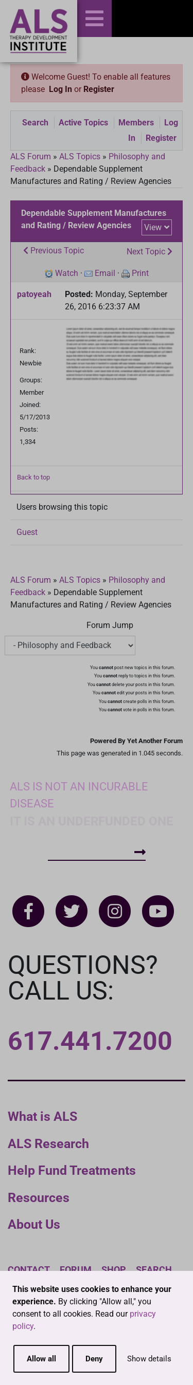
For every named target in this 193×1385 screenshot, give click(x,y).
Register (98, 89)
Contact (29, 1269)
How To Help (97, 852)
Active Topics (83, 122)
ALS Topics (79, 156)
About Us (34, 1224)
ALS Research (48, 1143)
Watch (66, 273)
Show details (149, 1358)
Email (105, 273)
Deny (94, 1358)
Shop (113, 1269)
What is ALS (42, 1116)
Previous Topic (53, 250)
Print (140, 273)
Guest (27, 532)
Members (136, 122)
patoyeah (34, 294)
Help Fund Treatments (72, 1170)
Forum (76, 1269)
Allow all (41, 1358)
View (153, 227)
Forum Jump (109, 625)
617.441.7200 (90, 1041)
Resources (38, 1197)
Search (35, 122)
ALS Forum (31, 156)
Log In (60, 89)
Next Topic (149, 251)
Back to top (33, 477)
